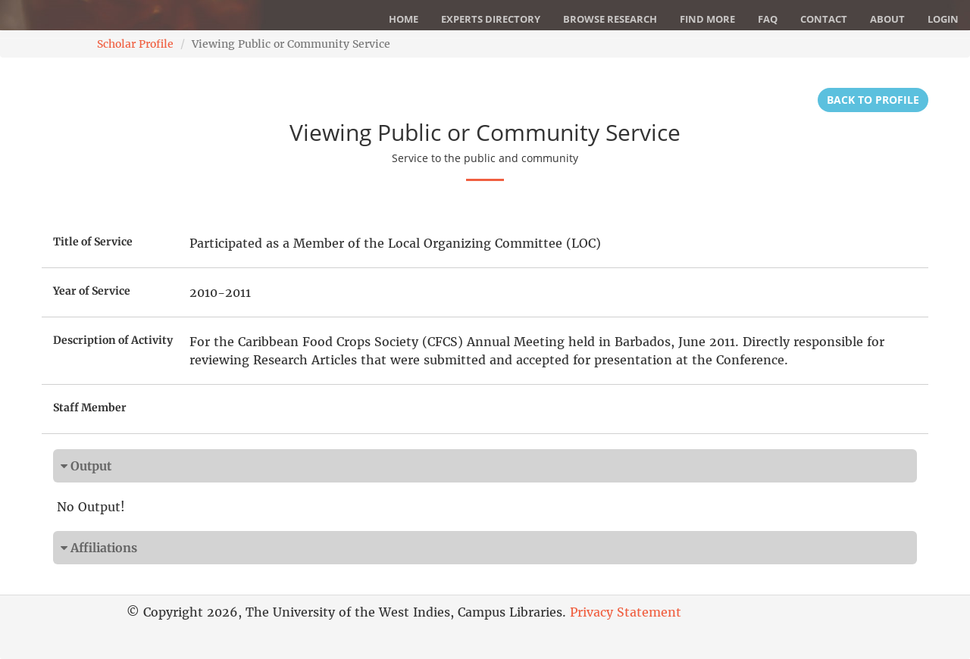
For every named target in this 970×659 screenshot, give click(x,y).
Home (403, 19)
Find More (707, 19)
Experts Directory (490, 19)
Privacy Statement (625, 612)
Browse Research (610, 19)
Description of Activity (113, 340)
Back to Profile (873, 99)
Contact (823, 19)
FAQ (768, 19)
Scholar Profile (135, 44)
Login (943, 19)
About (887, 19)
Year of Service (91, 291)
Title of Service (93, 241)
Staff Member (90, 407)
